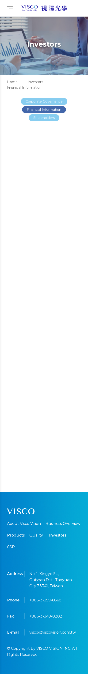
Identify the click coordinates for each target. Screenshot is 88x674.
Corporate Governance (44, 103)
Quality (36, 535)
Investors (57, 535)
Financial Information (44, 111)
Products (16, 535)
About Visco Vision (24, 523)
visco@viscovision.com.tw (51, 632)
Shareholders (44, 120)
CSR (11, 547)
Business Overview (63, 523)
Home (12, 82)
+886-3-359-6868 (45, 600)
